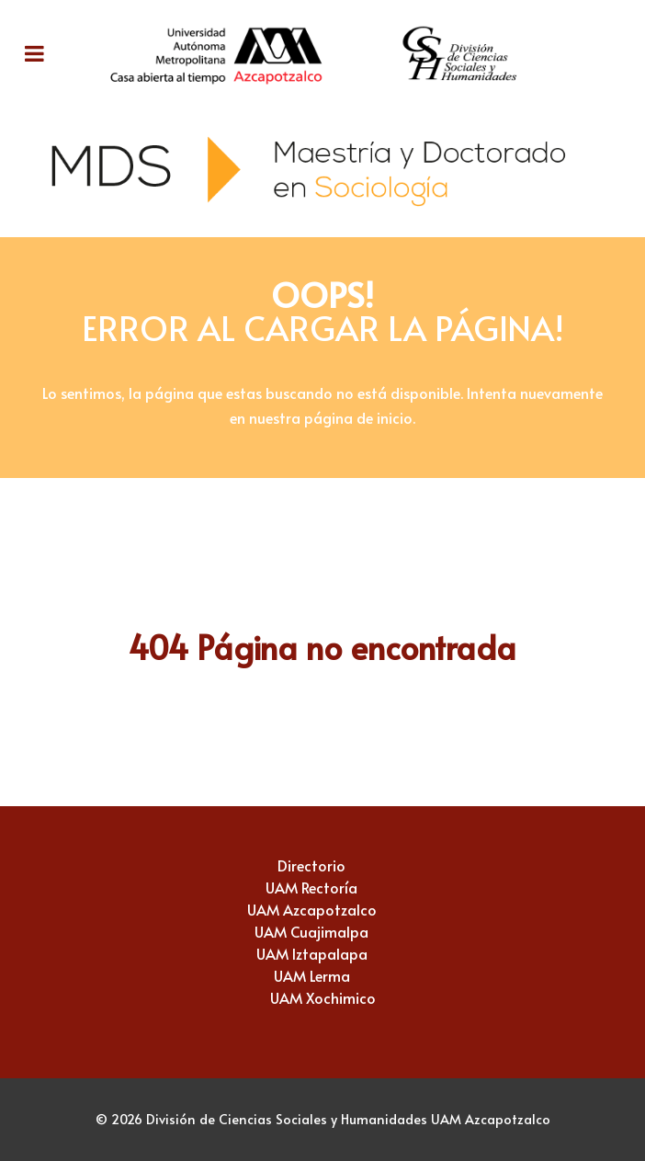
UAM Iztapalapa (312, 953)
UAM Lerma (312, 975)
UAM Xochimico (323, 997)
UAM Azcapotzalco (312, 909)
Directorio (311, 865)
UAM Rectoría (311, 887)
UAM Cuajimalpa (311, 931)
